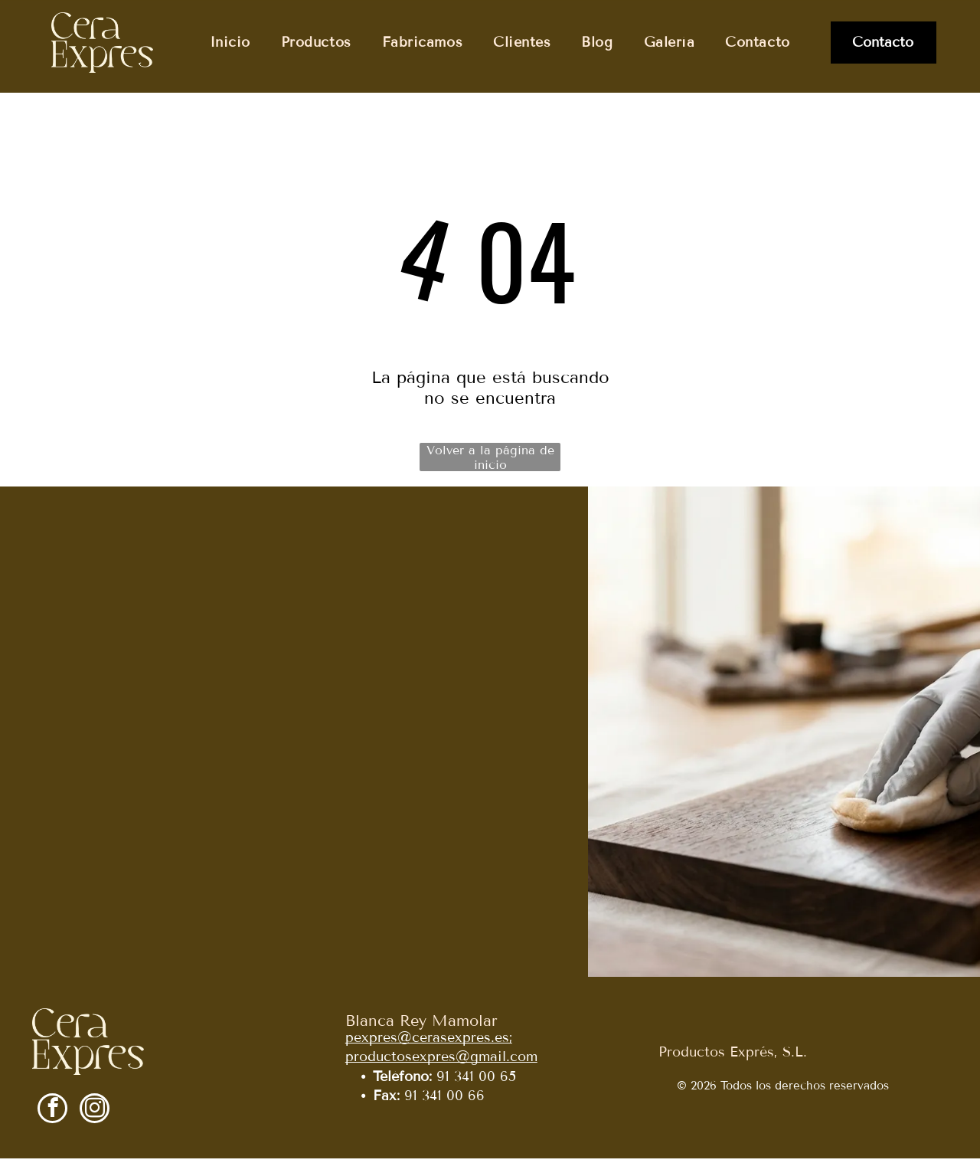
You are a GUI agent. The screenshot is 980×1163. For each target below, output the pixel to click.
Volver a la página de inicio (490, 461)
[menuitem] (230, 42)
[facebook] (52, 1115)
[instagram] (94, 1115)
